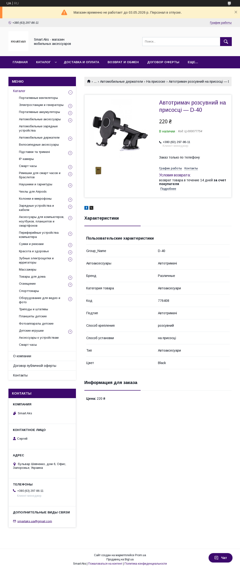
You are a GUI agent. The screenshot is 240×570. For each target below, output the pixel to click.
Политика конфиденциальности (145, 563)
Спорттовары (29, 291)
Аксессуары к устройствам (39, 337)
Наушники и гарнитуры (35, 184)
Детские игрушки (31, 330)
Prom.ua (140, 555)
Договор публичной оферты (34, 366)
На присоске (155, 81)
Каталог (43, 62)
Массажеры (27, 269)
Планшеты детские (33, 316)
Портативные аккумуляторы (39, 112)
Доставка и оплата (81, 62)
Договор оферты (163, 62)
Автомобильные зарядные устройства (38, 128)
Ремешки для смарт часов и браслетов (39, 175)
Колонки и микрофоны (35, 198)
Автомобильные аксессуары (40, 119)
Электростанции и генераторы (41, 105)
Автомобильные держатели (121, 81)
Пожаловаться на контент (105, 563)
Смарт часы (28, 166)
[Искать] (226, 41)
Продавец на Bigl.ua (120, 559)
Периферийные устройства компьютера (39, 235)
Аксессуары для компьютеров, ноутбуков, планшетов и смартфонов (41, 221)
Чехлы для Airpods (33, 191)
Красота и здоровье (34, 251)
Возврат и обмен (123, 62)
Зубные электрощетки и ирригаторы (36, 260)
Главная (20, 62)
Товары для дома (32, 276)
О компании (22, 356)
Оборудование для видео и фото (39, 300)
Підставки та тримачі (34, 152)
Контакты (20, 375)
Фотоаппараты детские (36, 323)
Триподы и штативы (33, 309)
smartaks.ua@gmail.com (34, 521)
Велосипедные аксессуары (39, 144)
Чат (220, 558)
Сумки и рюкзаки (31, 244)
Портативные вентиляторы (38, 98)
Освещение (27, 283)
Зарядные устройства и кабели (36, 208)
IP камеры (26, 159)
